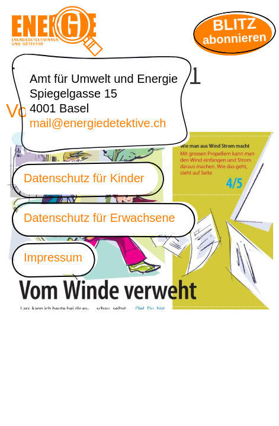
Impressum (53, 257)
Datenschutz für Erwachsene (99, 217)
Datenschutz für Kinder (84, 178)
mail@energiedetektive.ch (98, 123)
